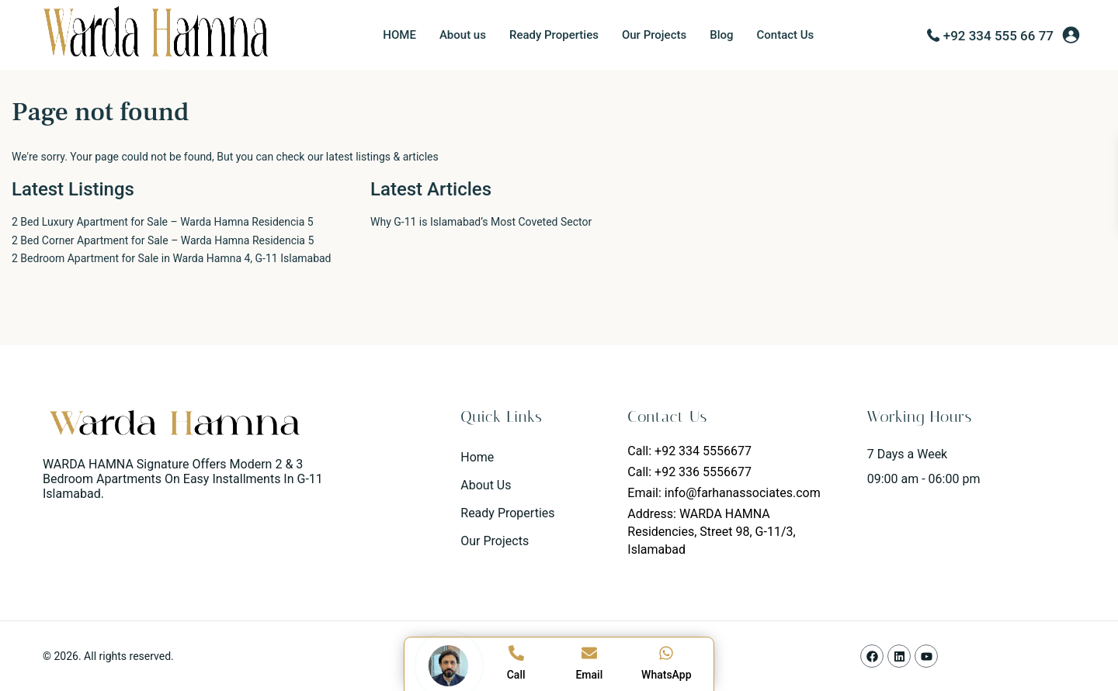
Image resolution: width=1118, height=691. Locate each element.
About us (462, 35)
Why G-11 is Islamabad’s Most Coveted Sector (481, 222)
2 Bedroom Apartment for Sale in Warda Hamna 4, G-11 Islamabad (172, 258)
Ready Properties (554, 35)
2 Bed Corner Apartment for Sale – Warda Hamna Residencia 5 (163, 240)
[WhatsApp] (666, 653)
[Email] (589, 653)
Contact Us (785, 35)
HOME (399, 35)
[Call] (516, 653)
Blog (721, 35)
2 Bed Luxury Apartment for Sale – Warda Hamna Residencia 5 (163, 222)
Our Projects (654, 35)
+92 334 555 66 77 (998, 35)
